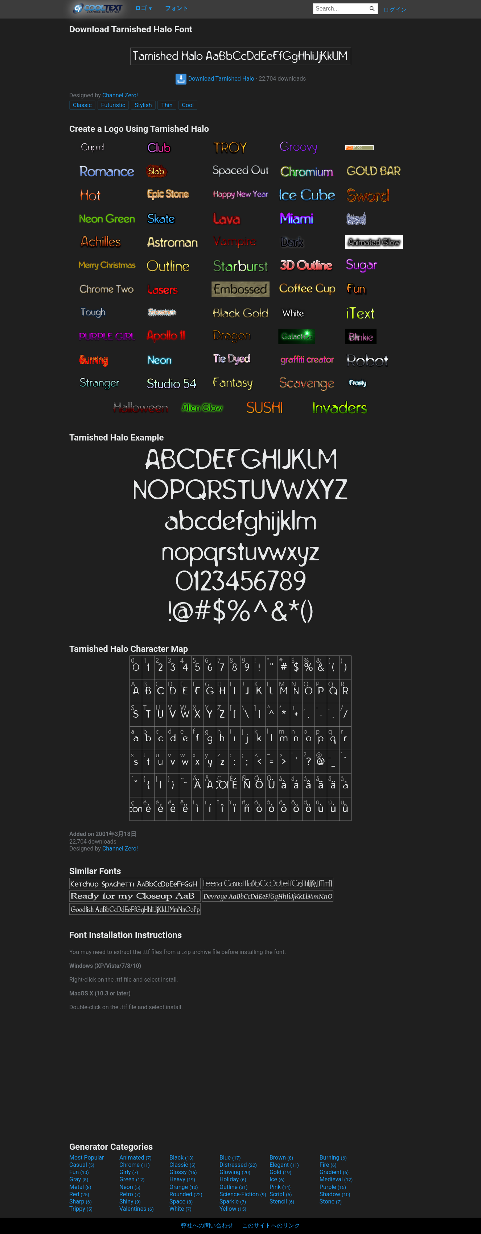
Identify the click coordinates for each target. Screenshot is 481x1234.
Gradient (334, 1172)
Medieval (336, 1179)
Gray (78, 1179)
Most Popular (86, 1157)
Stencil (282, 1201)
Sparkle (232, 1201)
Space (181, 1201)
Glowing (234, 1172)
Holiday (232, 1179)
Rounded (185, 1194)
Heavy (182, 1179)
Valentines (136, 1208)
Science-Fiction (242, 1194)
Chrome (134, 1164)
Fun (79, 1172)
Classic (82, 105)
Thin (166, 105)
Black (181, 1157)
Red (79, 1194)
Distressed (238, 1164)
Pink (280, 1187)
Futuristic (113, 105)
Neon (129, 1187)
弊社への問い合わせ (207, 1225)
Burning (333, 1157)
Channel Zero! (120, 95)
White (180, 1208)
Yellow (232, 1208)
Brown (281, 1157)
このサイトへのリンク (271, 1225)
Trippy (80, 1208)
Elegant (284, 1164)
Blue (230, 1157)
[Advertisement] (34, 133)
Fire (328, 1164)
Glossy (183, 1172)
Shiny (130, 1201)
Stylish (143, 105)
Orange (183, 1187)
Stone (331, 1201)
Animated (135, 1157)
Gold (281, 1172)
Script (281, 1194)
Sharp (80, 1201)
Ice (277, 1179)
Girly (128, 1172)
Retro (129, 1194)
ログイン (395, 9)
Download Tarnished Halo (214, 78)
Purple (333, 1187)
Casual (81, 1164)
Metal (80, 1187)
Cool (188, 105)
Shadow (335, 1194)
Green (132, 1179)
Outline (233, 1187)
